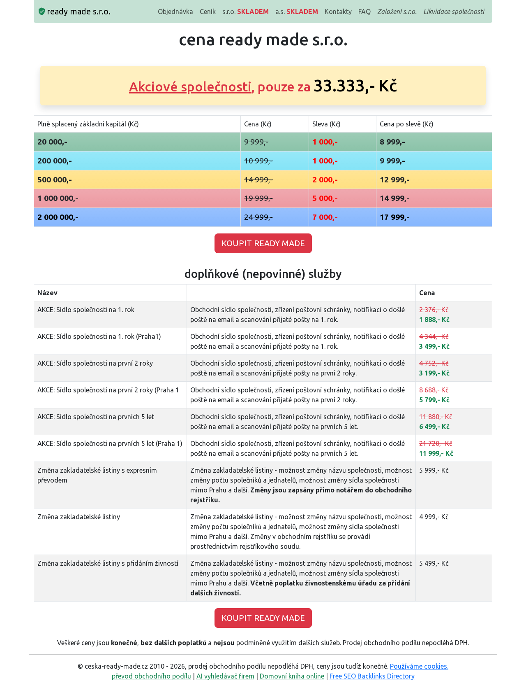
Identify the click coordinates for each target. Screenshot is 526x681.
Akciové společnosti (190, 86)
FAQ (364, 11)
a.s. (296, 11)
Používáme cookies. (419, 666)
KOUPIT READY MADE (263, 243)
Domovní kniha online (292, 676)
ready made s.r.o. (75, 11)
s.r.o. (245, 11)
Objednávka (175, 11)
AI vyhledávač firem (225, 676)
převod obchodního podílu (151, 676)
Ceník (208, 11)
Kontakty (338, 11)
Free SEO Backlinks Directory (372, 676)
